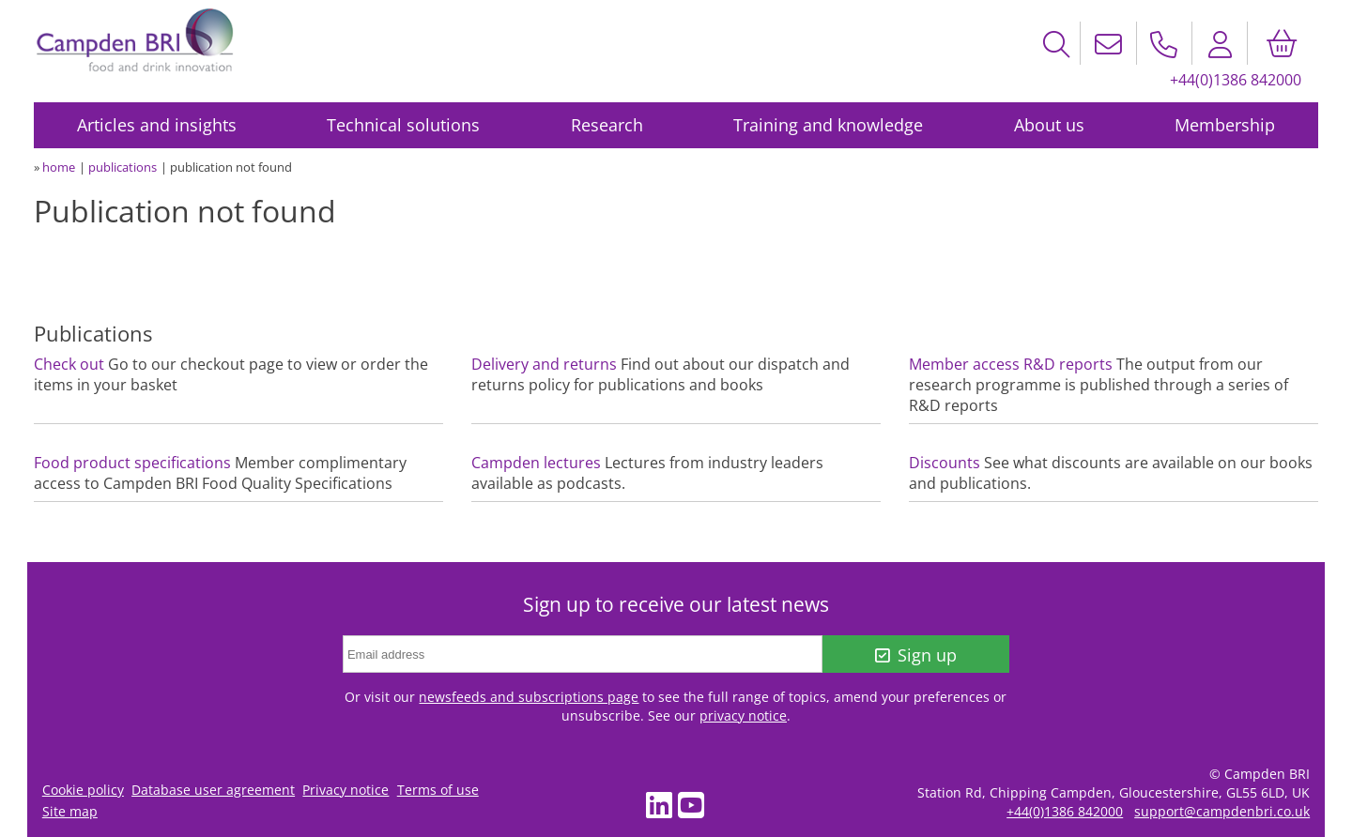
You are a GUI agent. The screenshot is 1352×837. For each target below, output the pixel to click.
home (58, 167)
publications (122, 167)
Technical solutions (403, 125)
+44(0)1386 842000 (1235, 79)
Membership (1225, 125)
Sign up (916, 655)
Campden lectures (536, 462)
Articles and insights (157, 125)
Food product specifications (132, 462)
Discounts (944, 462)
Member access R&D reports (1011, 364)
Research (607, 125)
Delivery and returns (544, 364)
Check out (69, 364)
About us (1049, 125)
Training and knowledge (828, 125)
